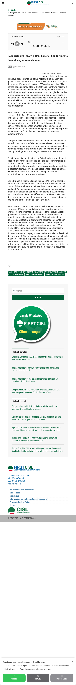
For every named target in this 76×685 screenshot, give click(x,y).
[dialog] (38, 671)
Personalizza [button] (62, 677)
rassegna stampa (16, 285)
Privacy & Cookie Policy (20, 512)
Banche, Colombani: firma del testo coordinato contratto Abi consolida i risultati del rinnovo (35, 391)
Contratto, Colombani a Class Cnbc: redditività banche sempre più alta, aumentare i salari (37, 369)
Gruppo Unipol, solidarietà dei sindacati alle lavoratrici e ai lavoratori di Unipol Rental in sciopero (34, 418)
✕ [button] (72, 661)
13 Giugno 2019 (19, 67)
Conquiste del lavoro (33, 283)
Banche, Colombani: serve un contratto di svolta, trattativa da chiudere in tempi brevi (35, 380)
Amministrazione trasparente (22, 500)
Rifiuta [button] (38, 677)
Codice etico (15, 503)
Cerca (38, 308)
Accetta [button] (14, 677)
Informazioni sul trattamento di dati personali (29, 509)
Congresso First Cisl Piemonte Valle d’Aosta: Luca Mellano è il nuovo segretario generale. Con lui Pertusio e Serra (36, 401)
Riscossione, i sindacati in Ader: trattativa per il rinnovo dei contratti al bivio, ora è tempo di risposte (34, 450)
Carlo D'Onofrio (15, 283)
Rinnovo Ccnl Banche (55, 285)
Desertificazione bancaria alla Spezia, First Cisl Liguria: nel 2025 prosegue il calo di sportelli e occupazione (37, 429)
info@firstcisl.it (14, 494)
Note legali (14, 506)
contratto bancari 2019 (55, 283)
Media (13, 10)
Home (12, 516)
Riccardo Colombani (34, 285)
